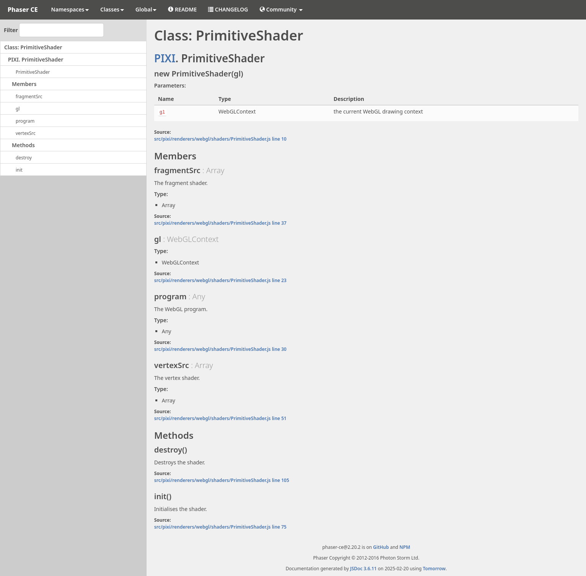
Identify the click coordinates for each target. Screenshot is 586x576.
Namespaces (70, 9)
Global (146, 9)
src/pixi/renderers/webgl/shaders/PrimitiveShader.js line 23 (220, 280)
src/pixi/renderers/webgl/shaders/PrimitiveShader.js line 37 (220, 223)
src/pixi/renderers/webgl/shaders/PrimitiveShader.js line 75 (220, 527)
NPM (404, 547)
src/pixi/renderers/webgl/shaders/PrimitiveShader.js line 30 (220, 349)
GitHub (381, 547)
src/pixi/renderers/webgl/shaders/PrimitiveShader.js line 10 (220, 139)
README (182, 9)
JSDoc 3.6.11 (363, 568)
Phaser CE (23, 9)
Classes (112, 9)
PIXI (165, 58)
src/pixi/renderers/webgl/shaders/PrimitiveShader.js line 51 (220, 418)
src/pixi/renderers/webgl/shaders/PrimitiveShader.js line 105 (221, 480)
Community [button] (281, 9)
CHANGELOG (228, 9)
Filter (11, 30)
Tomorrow (434, 568)
